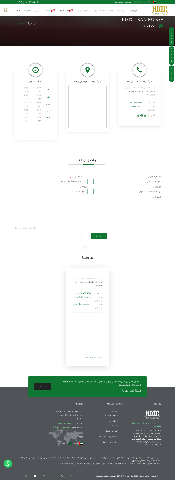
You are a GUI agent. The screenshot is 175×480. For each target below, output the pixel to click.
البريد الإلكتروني (79, 176)
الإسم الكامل (153, 176)
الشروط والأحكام (111, 431)
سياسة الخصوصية (110, 442)
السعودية (66, 444)
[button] (5, 10)
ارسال (98, 236)
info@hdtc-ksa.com (123, 2)
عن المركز (114, 411)
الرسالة (157, 197)
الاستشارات (66, 10)
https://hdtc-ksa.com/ (82, 304)
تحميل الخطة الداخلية (172, 55)
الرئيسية (133, 10)
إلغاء (79, 236)
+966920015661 (139, 2)
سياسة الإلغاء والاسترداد (108, 436)
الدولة (84, 187)
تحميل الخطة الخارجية (172, 36)
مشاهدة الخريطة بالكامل (93, 358)
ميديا (37, 10)
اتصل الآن (42, 386)
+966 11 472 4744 (83, 293)
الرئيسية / (30, 23)
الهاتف (157, 187)
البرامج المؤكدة (172, 73)
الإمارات (78, 444)
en (18, 10)
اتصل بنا (18, 23)
